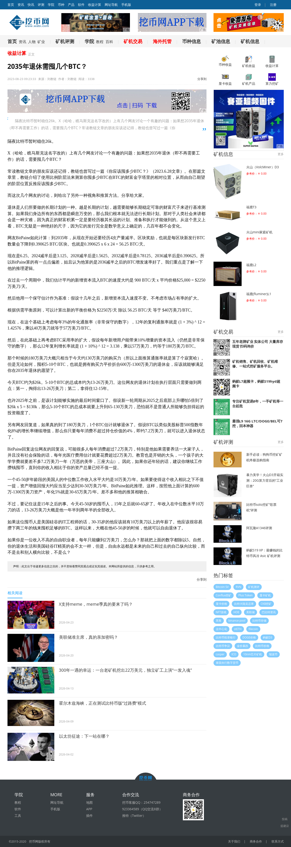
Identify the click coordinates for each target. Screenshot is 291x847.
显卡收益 (225, 79)
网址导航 (111, 4)
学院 (51, 4)
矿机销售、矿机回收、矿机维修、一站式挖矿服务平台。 (255, 363)
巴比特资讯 (269, 612)
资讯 (21, 4)
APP (89, 809)
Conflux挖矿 (224, 595)
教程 (99, 41)
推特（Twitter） (134, 815)
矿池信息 (220, 41)
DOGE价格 (249, 637)
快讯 (31, 4)
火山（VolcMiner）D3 (262, 167)
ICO (234, 654)
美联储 (250, 612)
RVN (238, 587)
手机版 (126, 4)
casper (220, 654)
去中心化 (221, 629)
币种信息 (191, 41)
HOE (236, 612)
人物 (32, 41)
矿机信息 (250, 41)
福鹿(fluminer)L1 (258, 294)
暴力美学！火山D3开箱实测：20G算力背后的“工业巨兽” (264, 480)
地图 (89, 802)
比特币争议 (223, 646)
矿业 (41, 41)
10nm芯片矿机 (252, 654)
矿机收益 (248, 61)
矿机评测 (64, 41)
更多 (281, 154)
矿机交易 (133, 41)
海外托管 (162, 41)
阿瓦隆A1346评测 (259, 528)
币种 (61, 4)
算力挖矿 (272, 79)
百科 (109, 41)
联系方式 (278, 841)
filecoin (253, 629)
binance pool (236, 621)
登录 (257, 4)
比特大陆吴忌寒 (244, 604)
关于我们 (234, 841)
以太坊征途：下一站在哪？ (84, 736)
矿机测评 (253, 587)
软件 (81, 4)
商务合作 (256, 841)
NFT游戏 (221, 612)
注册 (273, 4)
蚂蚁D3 (267, 637)
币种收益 (225, 61)
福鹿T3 (251, 207)
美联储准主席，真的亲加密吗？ (88, 637)
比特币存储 (259, 621)
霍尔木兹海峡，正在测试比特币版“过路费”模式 (102, 703)
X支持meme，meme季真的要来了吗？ (96, 604)
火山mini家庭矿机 (259, 232)
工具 (18, 815)
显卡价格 (221, 604)
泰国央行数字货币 (227, 663)
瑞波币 (273, 654)
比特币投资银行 (226, 637)
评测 (41, 4)
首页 (12, 41)
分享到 (201, 79)
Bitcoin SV (222, 587)
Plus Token (245, 595)
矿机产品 (248, 79)
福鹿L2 (251, 265)
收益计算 (94, 4)
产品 (71, 4)
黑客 (218, 621)
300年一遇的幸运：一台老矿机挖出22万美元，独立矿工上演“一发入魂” (125, 670)
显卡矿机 (265, 595)
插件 (89, 815)
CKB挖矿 (266, 604)
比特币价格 (262, 646)
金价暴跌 (242, 646)
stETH (238, 629)
